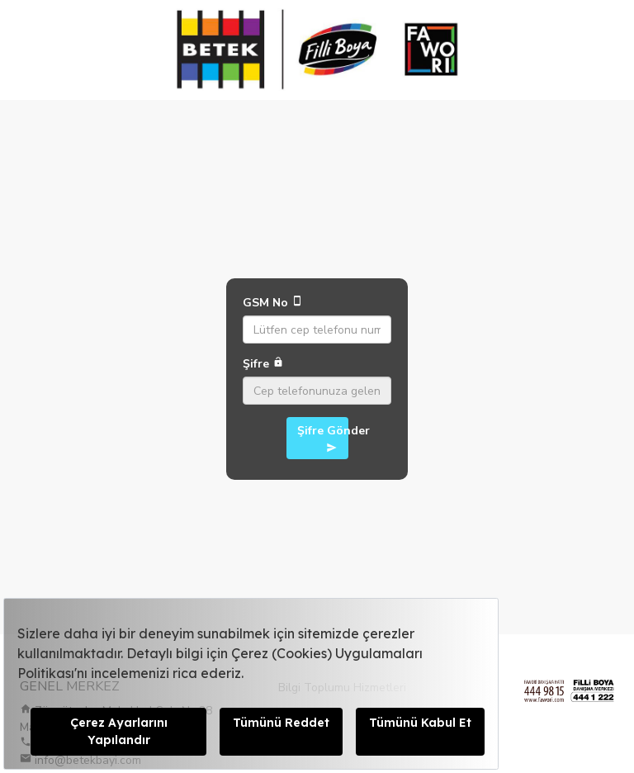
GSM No (273, 303)
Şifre (263, 364)
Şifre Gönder (322, 438)
